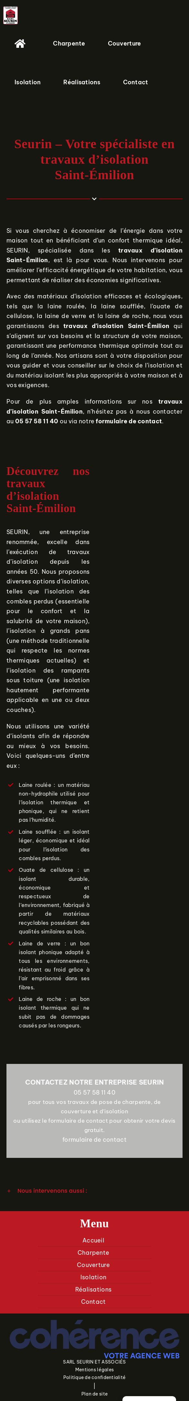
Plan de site (94, 1394)
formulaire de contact (94, 1139)
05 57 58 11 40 (94, 1092)
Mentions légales (94, 1370)
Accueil (93, 1240)
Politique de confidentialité (94, 1377)
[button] (94, 1191)
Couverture (93, 1265)
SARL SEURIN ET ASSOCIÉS (94, 1362)
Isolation (93, 1277)
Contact (93, 1301)
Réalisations (93, 1289)
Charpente (93, 1252)
